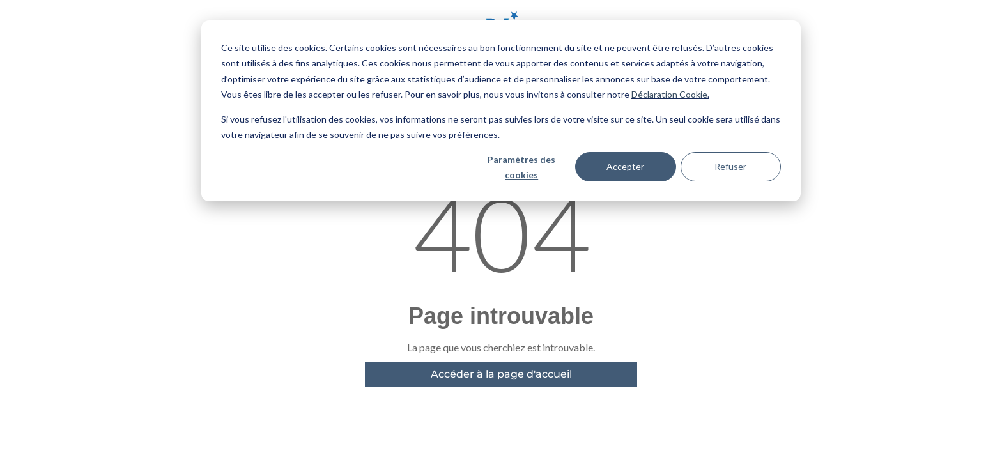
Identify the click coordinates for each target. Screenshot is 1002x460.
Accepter (625, 166)
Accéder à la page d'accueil (501, 374)
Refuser (730, 166)
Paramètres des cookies (521, 167)
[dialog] (501, 110)
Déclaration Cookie (669, 94)
